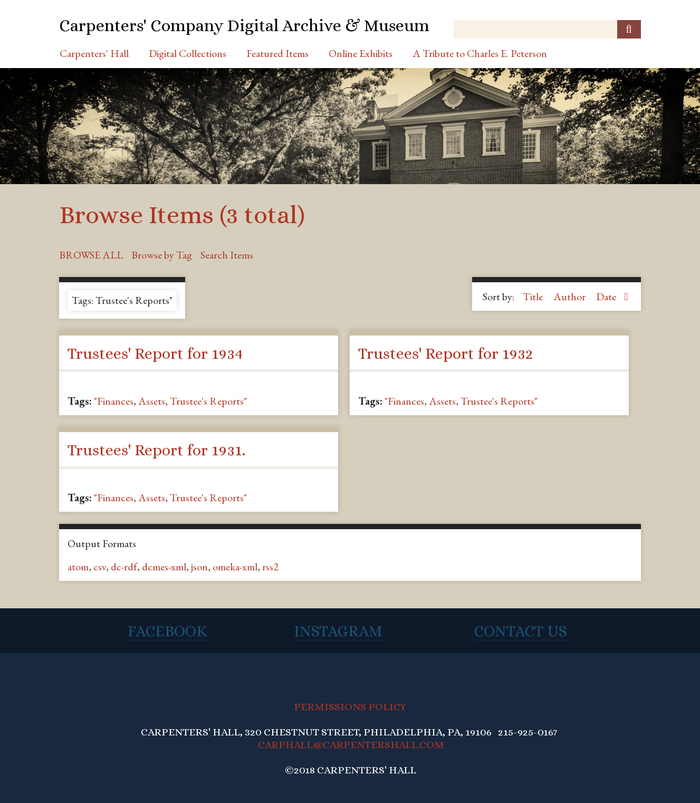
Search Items (226, 254)
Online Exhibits (360, 53)
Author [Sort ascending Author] (570, 296)
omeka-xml (235, 566)
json (199, 566)
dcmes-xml (164, 566)
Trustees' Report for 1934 (155, 353)
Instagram (338, 631)
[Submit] (629, 29)
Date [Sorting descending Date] (607, 296)
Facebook (167, 631)
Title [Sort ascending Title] (534, 296)
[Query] (547, 29)
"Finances (113, 401)
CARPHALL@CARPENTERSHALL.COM (351, 745)
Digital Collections (187, 53)
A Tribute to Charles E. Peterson (480, 53)
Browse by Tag (161, 254)
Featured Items (277, 53)
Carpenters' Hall (94, 53)
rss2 (270, 566)
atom (78, 566)
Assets (151, 401)
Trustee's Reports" (208, 401)
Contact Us (520, 631)
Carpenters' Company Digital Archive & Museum (244, 25)
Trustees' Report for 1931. (156, 450)
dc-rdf (124, 566)
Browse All (91, 254)
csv (99, 566)
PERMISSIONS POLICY (350, 707)
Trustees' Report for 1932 (445, 353)
